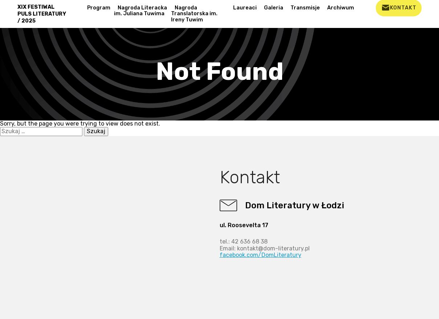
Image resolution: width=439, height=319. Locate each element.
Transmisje (305, 8)
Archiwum (340, 8)
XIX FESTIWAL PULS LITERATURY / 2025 (41, 14)
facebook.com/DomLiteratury (260, 254)
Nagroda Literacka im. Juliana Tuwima (140, 11)
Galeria (273, 8)
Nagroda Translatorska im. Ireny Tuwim (194, 14)
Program (98, 8)
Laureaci (245, 8)
